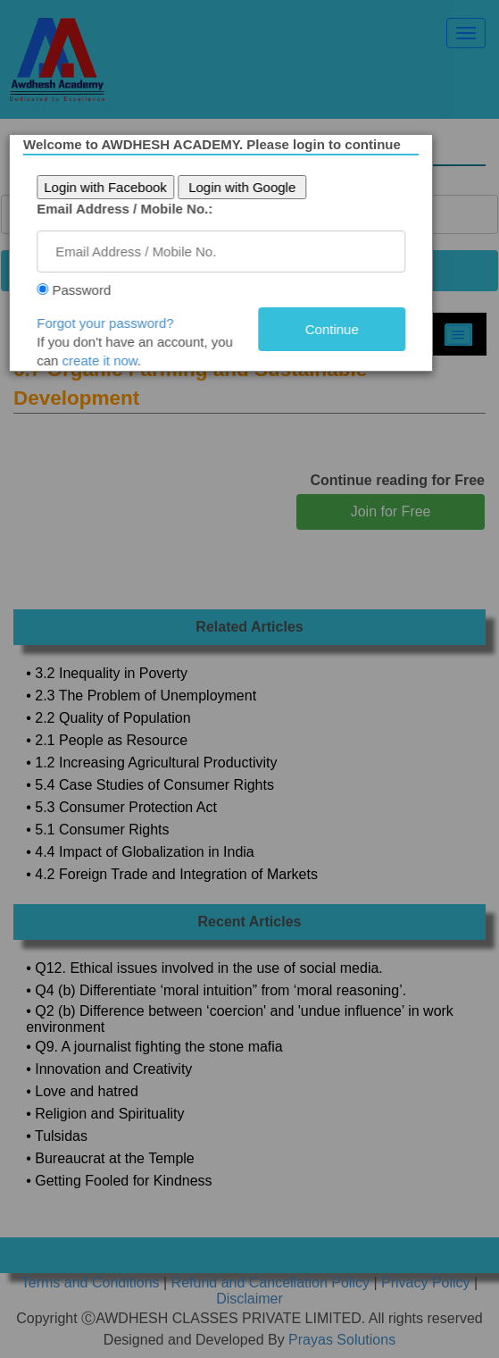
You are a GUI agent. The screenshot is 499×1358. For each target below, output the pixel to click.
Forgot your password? (111, 323)
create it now (106, 360)
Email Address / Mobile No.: (131, 208)
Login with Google (248, 187)
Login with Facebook (111, 187)
